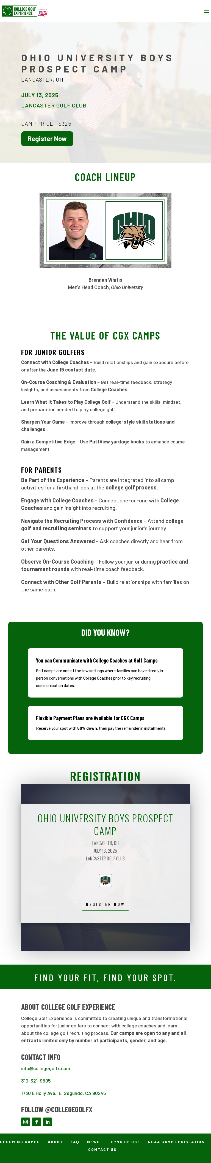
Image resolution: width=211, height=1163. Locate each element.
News (93, 1142)
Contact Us (102, 1149)
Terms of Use (124, 1142)
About (55, 1142)
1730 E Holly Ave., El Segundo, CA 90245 (63, 1093)
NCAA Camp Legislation (176, 1142)
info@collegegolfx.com (45, 1068)
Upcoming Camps (20, 1142)
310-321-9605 (36, 1081)
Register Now (47, 138)
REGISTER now (105, 904)
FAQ (75, 1142)
